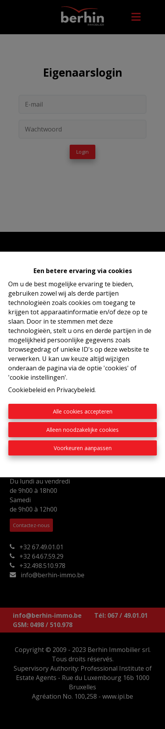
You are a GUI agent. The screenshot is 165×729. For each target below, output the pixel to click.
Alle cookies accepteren (82, 411)
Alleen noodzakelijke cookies (82, 429)
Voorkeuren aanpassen (83, 448)
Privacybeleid (75, 390)
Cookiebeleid (27, 390)
